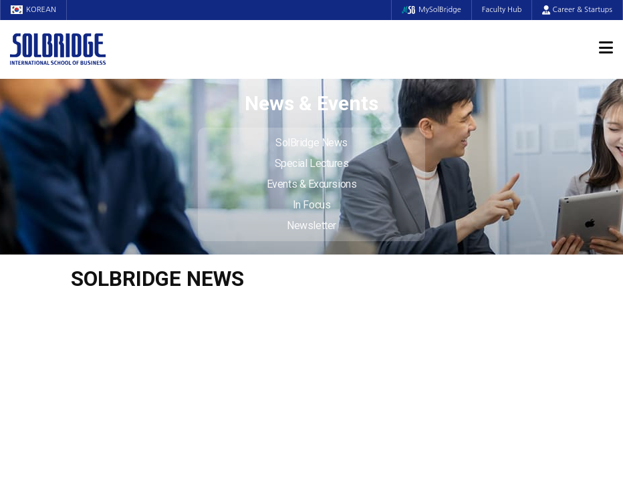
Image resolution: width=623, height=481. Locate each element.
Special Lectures (312, 163)
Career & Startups (577, 9)
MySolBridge (431, 9)
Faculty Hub (502, 9)
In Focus (311, 204)
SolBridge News (311, 142)
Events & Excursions (311, 184)
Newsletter (311, 225)
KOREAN (33, 9)
